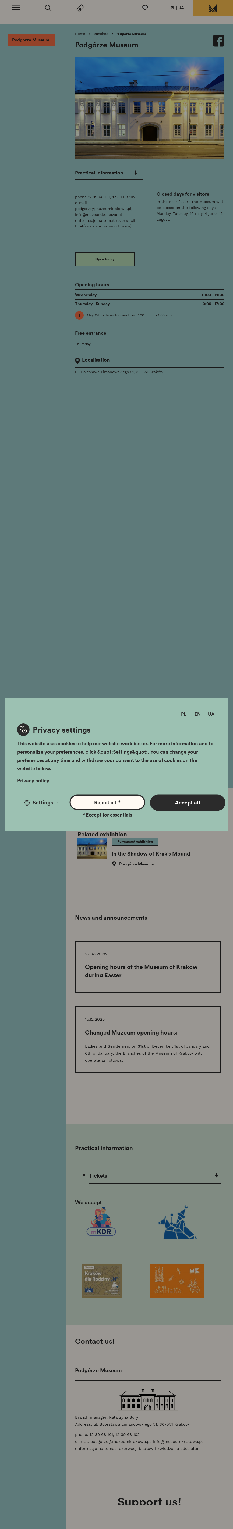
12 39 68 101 (103, 196)
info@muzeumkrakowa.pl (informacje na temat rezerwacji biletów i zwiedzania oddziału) (109, 219)
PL (170, 8)
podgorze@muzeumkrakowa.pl (107, 207)
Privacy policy (34, 779)
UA (179, 8)
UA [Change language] (211, 715)
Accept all (187, 801)
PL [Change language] (183, 715)
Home (84, 36)
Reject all (107, 801)
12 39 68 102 (127, 196)
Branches (104, 36)
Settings (41, 801)
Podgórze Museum (31, 42)
